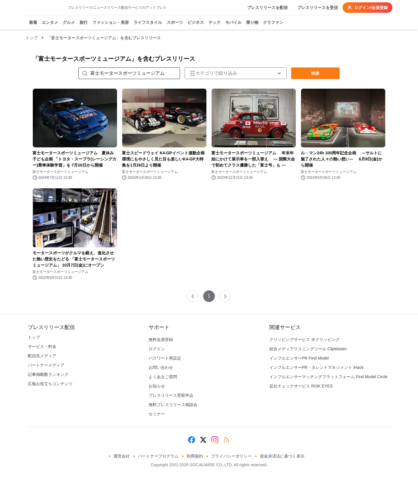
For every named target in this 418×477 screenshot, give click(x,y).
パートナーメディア (46, 365)
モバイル (233, 22)
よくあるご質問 (163, 376)
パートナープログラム (158, 456)
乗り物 (252, 22)
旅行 (84, 22)
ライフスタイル (148, 22)
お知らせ (157, 386)
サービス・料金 (42, 346)
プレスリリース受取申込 (171, 395)
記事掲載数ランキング (48, 374)
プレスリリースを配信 (267, 7)
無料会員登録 (161, 339)
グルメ (69, 22)
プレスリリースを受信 (317, 7)
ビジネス (196, 22)
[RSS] (226, 439)
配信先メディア (42, 355)
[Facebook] (191, 439)
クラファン (273, 22)
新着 (33, 22)
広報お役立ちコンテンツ (50, 383)
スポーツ (175, 22)
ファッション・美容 (110, 22)
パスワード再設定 (165, 358)
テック (214, 22)
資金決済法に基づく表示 (282, 456)
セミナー (157, 414)
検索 (315, 73)
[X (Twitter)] (203, 439)
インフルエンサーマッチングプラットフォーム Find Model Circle (328, 376)
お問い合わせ (161, 367)
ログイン (157, 348)
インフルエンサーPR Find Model (299, 358)
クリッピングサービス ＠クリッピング (304, 339)
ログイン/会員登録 (367, 7)
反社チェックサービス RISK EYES (301, 386)
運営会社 (121, 456)
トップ (32, 37)
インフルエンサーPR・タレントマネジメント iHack (316, 367)
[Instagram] (214, 439)
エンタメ (50, 22)
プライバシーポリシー (231, 456)
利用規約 (195, 456)
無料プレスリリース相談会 (173, 404)
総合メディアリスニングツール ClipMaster (308, 348)
